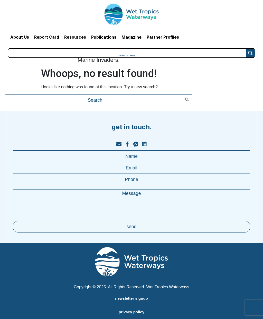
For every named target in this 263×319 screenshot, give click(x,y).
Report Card (46, 37)
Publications (103, 37)
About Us (19, 37)
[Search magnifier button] (250, 53)
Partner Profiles (163, 37)
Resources (75, 37)
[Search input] (127, 54)
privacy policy (131, 312)
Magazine (131, 37)
